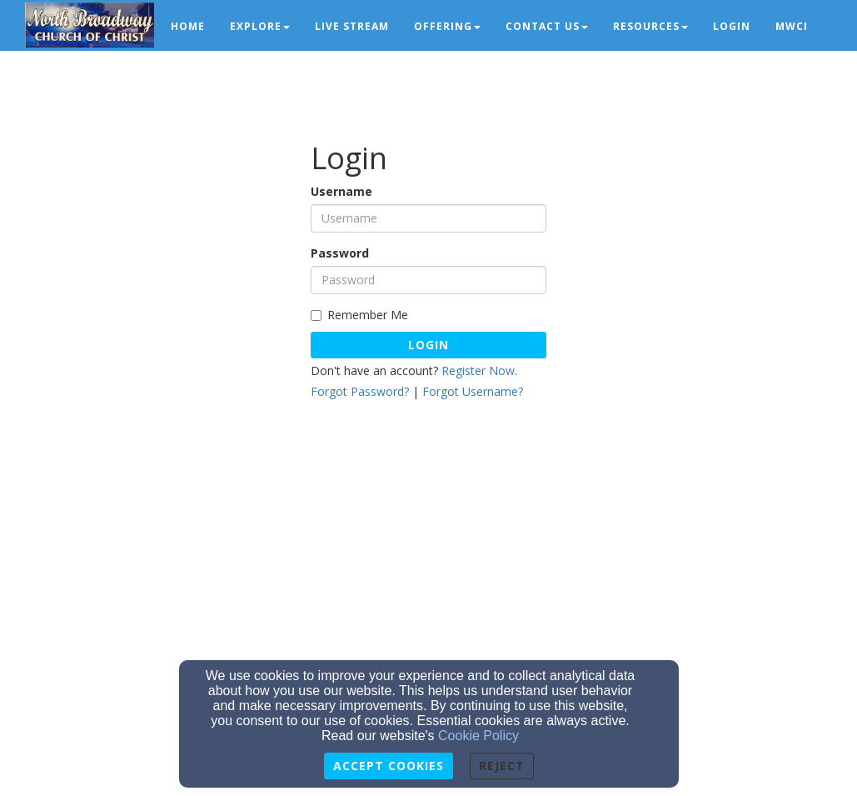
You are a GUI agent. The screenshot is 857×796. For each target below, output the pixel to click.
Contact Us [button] (547, 26)
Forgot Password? (360, 391)
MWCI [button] (791, 26)
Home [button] (188, 26)
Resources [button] (650, 26)
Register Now (478, 370)
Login (428, 345)
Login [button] (731, 26)
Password (340, 253)
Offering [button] (447, 26)
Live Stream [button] (352, 26)
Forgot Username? (472, 391)
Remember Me (359, 315)
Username (341, 191)
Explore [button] (260, 26)
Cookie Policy (478, 735)
